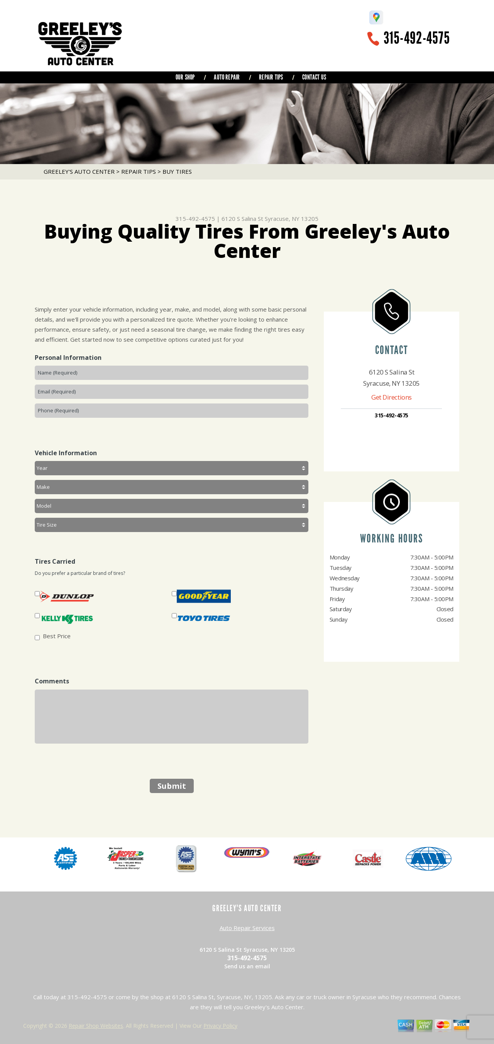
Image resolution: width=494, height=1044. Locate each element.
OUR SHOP (185, 77)
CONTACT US (314, 77)
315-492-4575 (417, 38)
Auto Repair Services (247, 928)
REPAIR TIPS (271, 77)
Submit (171, 786)
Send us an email (247, 966)
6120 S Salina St (242, 218)
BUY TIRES (177, 171)
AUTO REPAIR (227, 77)
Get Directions (391, 397)
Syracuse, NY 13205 (291, 218)
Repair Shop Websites (96, 1025)
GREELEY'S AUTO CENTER (79, 171)
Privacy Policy (220, 1025)
